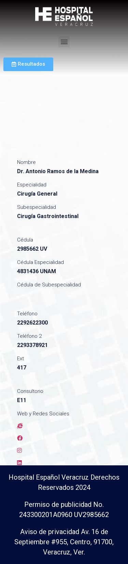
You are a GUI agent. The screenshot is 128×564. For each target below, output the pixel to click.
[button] (64, 41)
